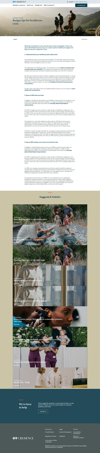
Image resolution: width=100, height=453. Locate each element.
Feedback (62, 436)
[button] (67, 2)
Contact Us (48, 429)
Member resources (19, 5)
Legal (60, 429)
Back (15, 39)
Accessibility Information (77, 432)
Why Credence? (49, 5)
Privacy (75, 429)
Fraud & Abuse (49, 432)
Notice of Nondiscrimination (78, 436)
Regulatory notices (50, 436)
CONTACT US (43, 411)
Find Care (30, 5)
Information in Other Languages (51, 441)
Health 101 (38, 5)
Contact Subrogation (65, 432)
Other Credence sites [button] (81, 1)
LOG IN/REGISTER (81, 5)
